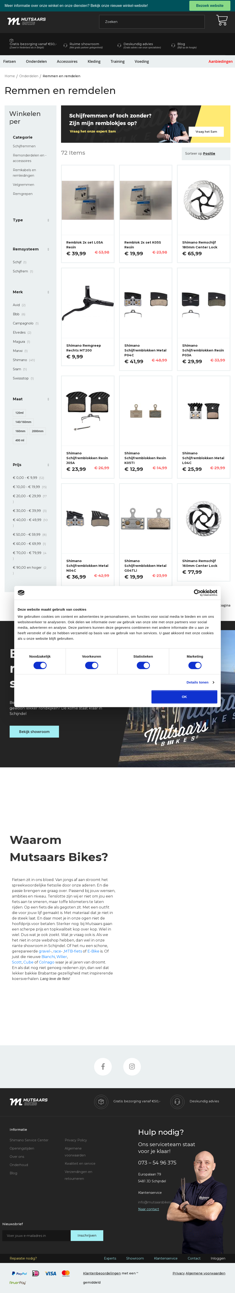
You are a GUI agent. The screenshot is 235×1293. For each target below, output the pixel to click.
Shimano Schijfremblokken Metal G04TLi (145, 566)
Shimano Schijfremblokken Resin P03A (203, 350)
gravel (44, 951)
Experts (110, 1258)
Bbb (20, 314)
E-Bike (93, 951)
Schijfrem (24, 271)
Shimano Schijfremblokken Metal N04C (87, 566)
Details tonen (197, 682)
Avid (20, 305)
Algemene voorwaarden (205, 1273)
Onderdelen (36, 61)
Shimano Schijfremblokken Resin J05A (87, 458)
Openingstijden (22, 1148)
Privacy (179, 1273)
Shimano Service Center (29, 1140)
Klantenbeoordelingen (102, 1273)
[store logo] (26, 21)
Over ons (17, 1157)
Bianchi (48, 957)
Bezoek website (210, 6)
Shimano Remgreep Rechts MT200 (83, 347)
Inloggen (218, 1258)
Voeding (142, 61)
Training (118, 61)
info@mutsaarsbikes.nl (156, 1202)
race (57, 951)
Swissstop (24, 378)
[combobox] (152, 22)
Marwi (21, 351)
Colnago (46, 962)
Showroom (135, 1258)
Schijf (21, 262)
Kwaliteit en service (80, 1163)
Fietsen (9, 61)
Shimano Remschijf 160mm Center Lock (199, 563)
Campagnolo (27, 323)
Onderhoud (19, 1165)
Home (10, 76)
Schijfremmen (24, 146)
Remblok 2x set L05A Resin (84, 244)
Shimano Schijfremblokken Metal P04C (145, 350)
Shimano (25, 360)
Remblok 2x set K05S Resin (142, 244)
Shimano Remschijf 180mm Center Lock (199, 244)
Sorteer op (193, 153)
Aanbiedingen (221, 61)
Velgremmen (23, 185)
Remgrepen (23, 194)
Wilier (61, 957)
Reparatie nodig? (23, 1258)
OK (184, 697)
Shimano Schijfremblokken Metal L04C (203, 458)
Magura (23, 342)
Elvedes (23, 332)
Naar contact (148, 1209)
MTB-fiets (73, 951)
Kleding (94, 61)
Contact (194, 1258)
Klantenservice (166, 1258)
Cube (28, 962)
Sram (21, 369)
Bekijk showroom (34, 731)
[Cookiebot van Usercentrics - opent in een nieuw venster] (197, 592)
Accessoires (67, 61)
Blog (13, 1173)
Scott (17, 962)
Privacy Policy (76, 1140)
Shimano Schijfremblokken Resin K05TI (145, 458)
